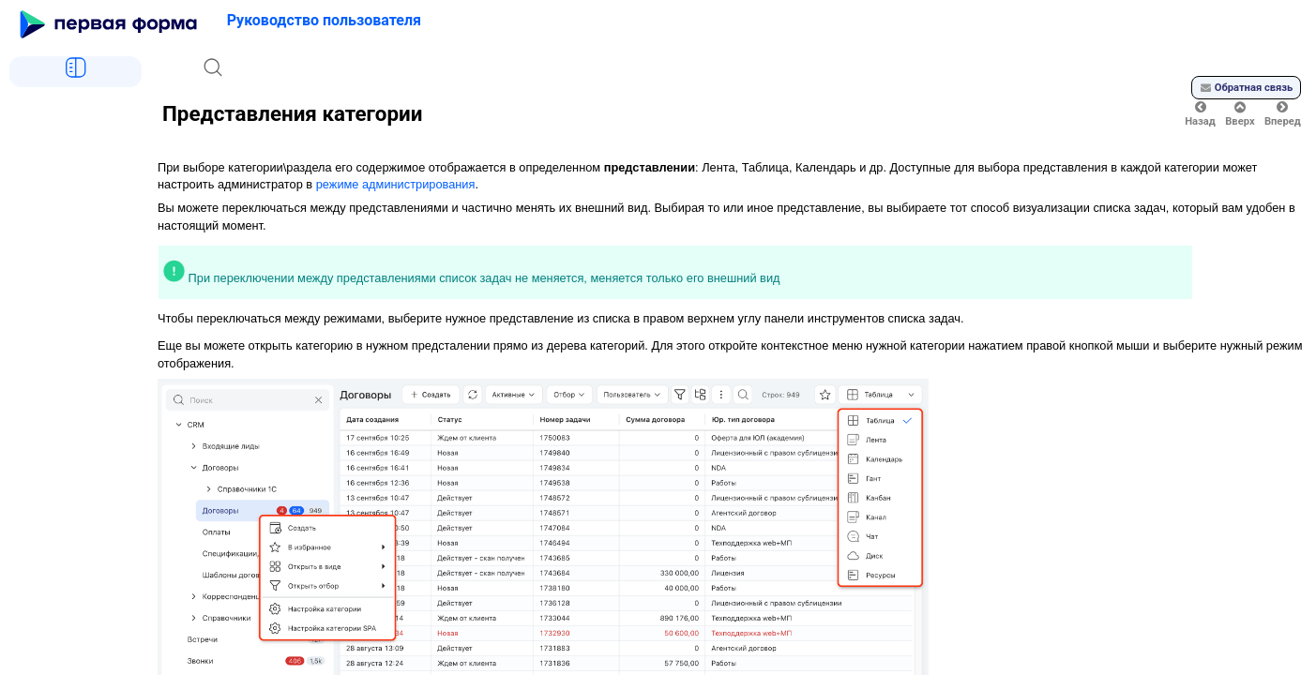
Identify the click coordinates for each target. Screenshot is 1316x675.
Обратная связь (1246, 88)
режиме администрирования (396, 184)
